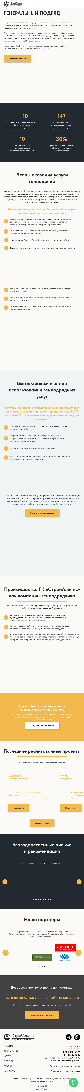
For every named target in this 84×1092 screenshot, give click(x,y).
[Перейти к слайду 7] (48, 899)
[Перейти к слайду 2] (36, 899)
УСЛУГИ (8, 1056)
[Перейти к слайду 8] (50, 899)
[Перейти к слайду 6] (45, 899)
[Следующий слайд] (79, 881)
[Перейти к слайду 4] (40, 899)
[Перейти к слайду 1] (33, 899)
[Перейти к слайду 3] (38, 899)
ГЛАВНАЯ (9, 1046)
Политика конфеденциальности (65, 1066)
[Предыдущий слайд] (4, 881)
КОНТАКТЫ (9, 1071)
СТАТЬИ (8, 1066)
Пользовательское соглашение (65, 1071)
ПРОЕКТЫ (9, 1061)
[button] (17, 58)
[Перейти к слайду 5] (43, 899)
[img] (13, 4)
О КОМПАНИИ (11, 1051)
